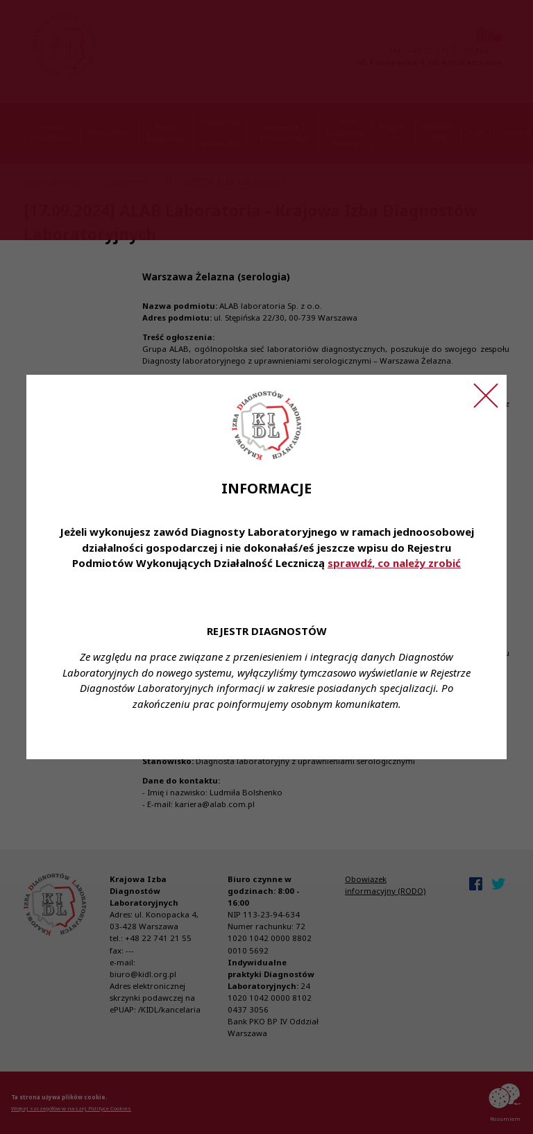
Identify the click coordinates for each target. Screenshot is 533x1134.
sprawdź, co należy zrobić (394, 563)
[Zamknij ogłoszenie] (486, 395)
